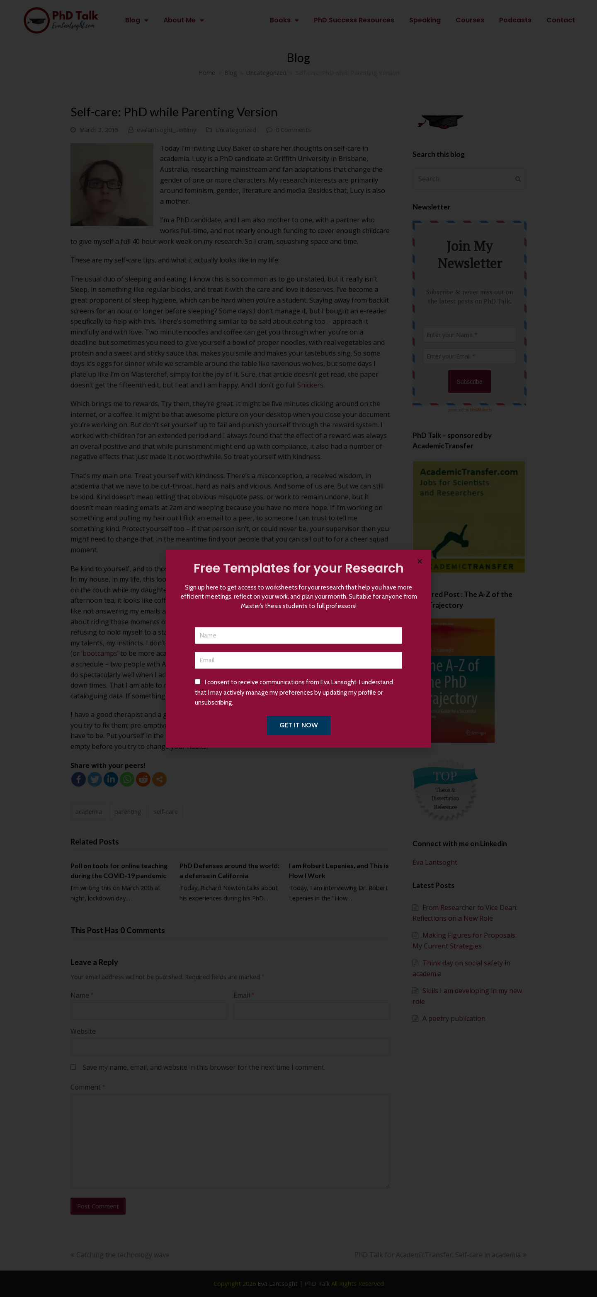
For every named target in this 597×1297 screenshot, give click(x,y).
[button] (420, 561)
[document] (298, 648)
